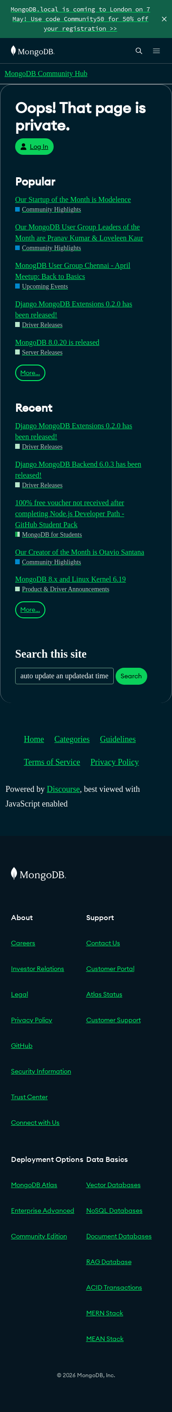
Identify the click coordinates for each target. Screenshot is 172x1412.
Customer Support (113, 1020)
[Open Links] (156, 51)
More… (30, 373)
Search (131, 676)
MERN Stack (104, 1313)
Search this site (51, 654)
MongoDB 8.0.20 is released (57, 342)
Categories (72, 739)
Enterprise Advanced (42, 1210)
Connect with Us (35, 1122)
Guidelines (118, 739)
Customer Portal (110, 969)
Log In (34, 146)
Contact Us (103, 943)
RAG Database (109, 1262)
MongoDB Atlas (34, 1185)
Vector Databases (113, 1185)
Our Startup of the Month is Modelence (73, 199)
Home (34, 739)
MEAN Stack (105, 1339)
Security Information (41, 1071)
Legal (19, 994)
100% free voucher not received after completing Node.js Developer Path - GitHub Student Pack (69, 514)
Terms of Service (52, 762)
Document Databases (119, 1236)
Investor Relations (37, 969)
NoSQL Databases (114, 1210)
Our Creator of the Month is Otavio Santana (79, 552)
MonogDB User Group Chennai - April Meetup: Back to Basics (72, 271)
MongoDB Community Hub (46, 73)
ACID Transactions (114, 1287)
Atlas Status (104, 994)
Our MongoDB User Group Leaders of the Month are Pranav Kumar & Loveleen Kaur (79, 232)
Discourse (63, 789)
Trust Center (29, 1097)
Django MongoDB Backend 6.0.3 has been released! (78, 469)
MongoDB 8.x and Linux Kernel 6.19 (70, 579)
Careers (23, 943)
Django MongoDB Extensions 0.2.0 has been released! (73, 309)
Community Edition (39, 1236)
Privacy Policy (114, 762)
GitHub (22, 1045)
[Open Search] (139, 50)
